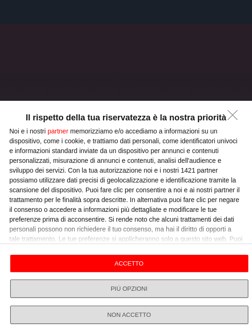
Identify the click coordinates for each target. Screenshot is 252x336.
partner (58, 131)
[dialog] (126, 218)
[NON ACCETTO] (235, 117)
